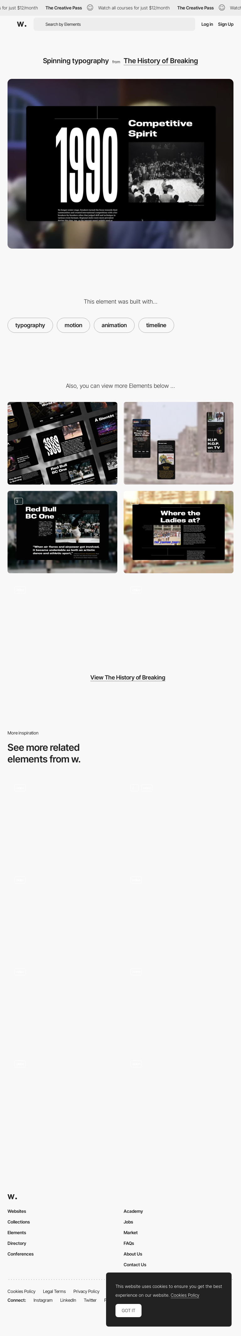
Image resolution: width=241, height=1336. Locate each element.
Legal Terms (54, 1291)
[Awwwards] (21, 24)
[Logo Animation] (62, 910)
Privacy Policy (86, 1291)
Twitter (90, 1300)
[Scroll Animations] (178, 910)
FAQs (129, 1243)
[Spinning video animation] (62, 621)
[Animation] (178, 819)
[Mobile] (178, 443)
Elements (17, 1232)
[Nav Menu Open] (178, 1002)
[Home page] (62, 1094)
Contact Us (135, 1264)
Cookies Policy (21, 1291)
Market (131, 1232)
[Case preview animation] (178, 1094)
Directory (17, 1243)
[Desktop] (62, 443)
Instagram (43, 1300)
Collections (19, 1221)
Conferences (21, 1253)
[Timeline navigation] (178, 621)
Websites (17, 1211)
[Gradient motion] (62, 819)
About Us (133, 1253)
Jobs (128, 1221)
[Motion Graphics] (62, 1002)
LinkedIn (68, 1300)
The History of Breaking (161, 60)
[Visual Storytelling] (62, 532)
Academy (133, 1211)
